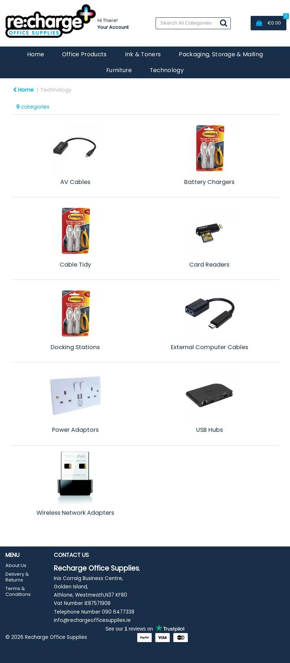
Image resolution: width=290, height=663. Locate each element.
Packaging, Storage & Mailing (221, 54)
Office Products (84, 54)
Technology (167, 70)
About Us (15, 565)
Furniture (119, 70)
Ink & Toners (143, 54)
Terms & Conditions (18, 591)
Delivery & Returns (17, 577)
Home (35, 54)
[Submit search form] (223, 23)
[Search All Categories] (193, 23)
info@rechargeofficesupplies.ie (92, 620)
